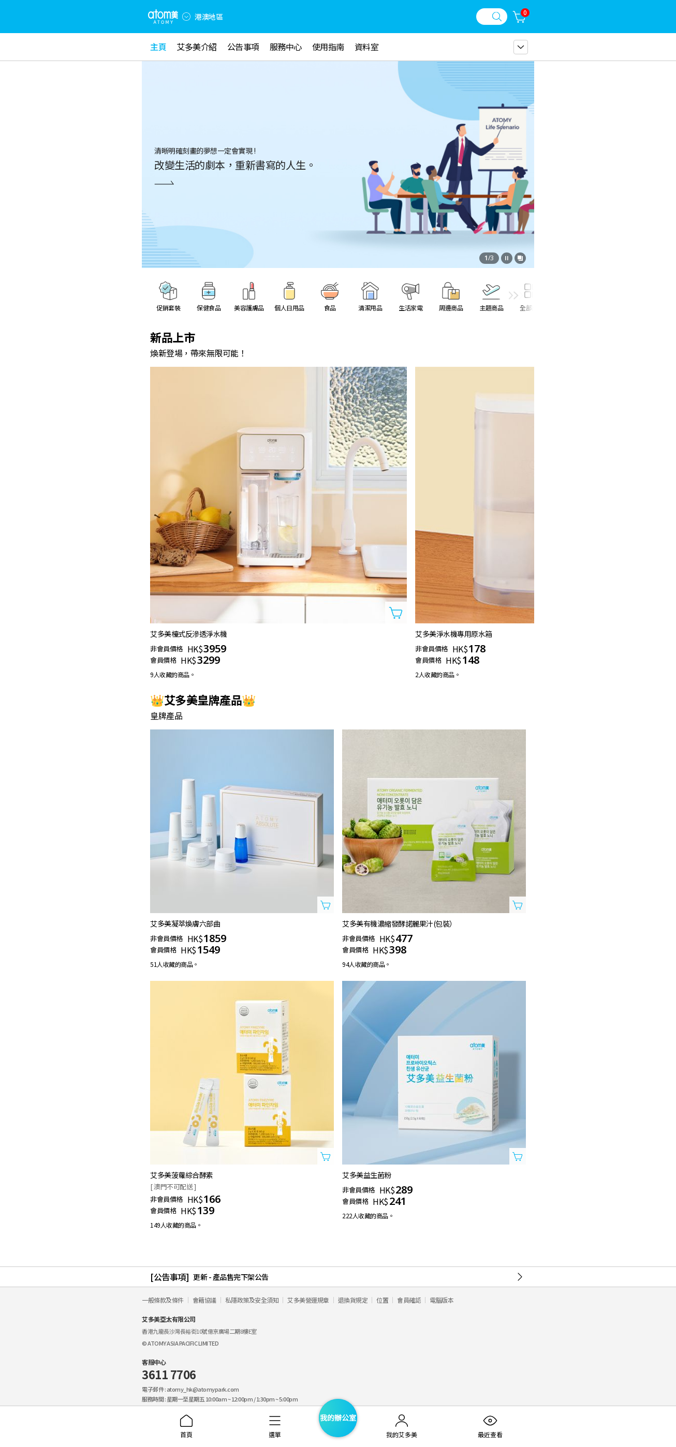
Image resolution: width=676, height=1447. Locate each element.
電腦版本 (441, 1299)
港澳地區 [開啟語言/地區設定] (209, 16)
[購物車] (519, 16)
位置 (382, 1299)
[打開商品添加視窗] (396, 612)
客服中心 (169, 1370)
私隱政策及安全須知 (252, 1299)
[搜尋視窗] (491, 16)
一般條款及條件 (163, 1299)
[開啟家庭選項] (186, 16)
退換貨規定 (353, 1299)
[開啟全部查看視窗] (520, 258)
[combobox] (186, 16)
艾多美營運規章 (308, 1299)
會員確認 (409, 1299)
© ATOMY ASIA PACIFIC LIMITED (180, 1343)
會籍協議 (204, 1299)
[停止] (506, 258)
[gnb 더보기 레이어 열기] (520, 47)
